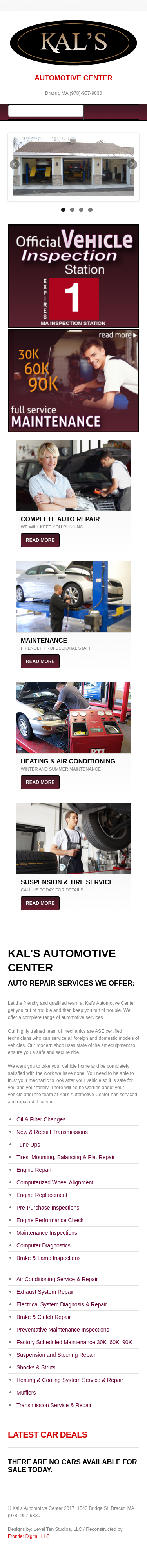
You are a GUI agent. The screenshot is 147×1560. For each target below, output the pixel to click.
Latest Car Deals (47, 1435)
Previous (15, 165)
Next (132, 165)
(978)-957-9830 (85, 93)
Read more (40, 540)
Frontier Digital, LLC (29, 1536)
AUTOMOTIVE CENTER (73, 78)
